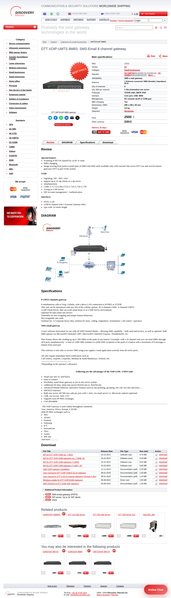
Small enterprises (17, 77)
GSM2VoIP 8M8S (75, 552)
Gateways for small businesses (74, 42)
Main (45, 42)
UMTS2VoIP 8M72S (101, 552)
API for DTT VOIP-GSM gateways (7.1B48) (61, 462)
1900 (150, 73)
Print (151, 56)
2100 (154, 73)
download (161, 454)
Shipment (65, 19)
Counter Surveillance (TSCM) (18, 58)
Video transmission (17, 108)
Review (50, 142)
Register (113, 21)
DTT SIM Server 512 (126, 515)
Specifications (87, 142)
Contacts (104, 19)
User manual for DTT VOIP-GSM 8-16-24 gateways (64, 473)
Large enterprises (17, 63)
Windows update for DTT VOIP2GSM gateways (63, 480)
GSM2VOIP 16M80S (51, 515)
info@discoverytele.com (80, 595)
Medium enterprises (18, 68)
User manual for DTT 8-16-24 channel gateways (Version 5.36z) (69, 476)
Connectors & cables (18, 103)
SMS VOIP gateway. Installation (56, 469)
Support (91, 19)
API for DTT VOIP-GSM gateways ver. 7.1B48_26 (64, 458)
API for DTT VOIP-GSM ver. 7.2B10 (58, 455)
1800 (136, 75)
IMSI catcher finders (18, 52)
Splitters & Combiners (19, 99)
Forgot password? (126, 21)
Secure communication (19, 43)
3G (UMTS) (129, 73)
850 (136, 73)
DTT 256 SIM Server (101, 515)
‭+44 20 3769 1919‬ (79, 14)
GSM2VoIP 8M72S (50, 552)
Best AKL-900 (149, 515)
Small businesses (132, 70)
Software (13, 112)
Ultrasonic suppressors (19, 48)
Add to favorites (103, 595)
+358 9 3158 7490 (112, 14)
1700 (144, 73)
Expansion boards (17, 95)
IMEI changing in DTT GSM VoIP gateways (61, 484)
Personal (13, 86)
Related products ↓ (63, 125)
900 (140, 73)
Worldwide (129, 111)
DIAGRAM (67, 142)
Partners (78, 19)
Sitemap (114, 595)
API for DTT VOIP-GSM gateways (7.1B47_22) (62, 466)
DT (125, 67)
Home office (14, 81)
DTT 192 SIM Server (76, 515)
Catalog (53, 42)
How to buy (51, 19)
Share (163, 56)
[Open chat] (156, 590)
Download (108, 142)
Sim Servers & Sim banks (20, 90)
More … (151, 75)
